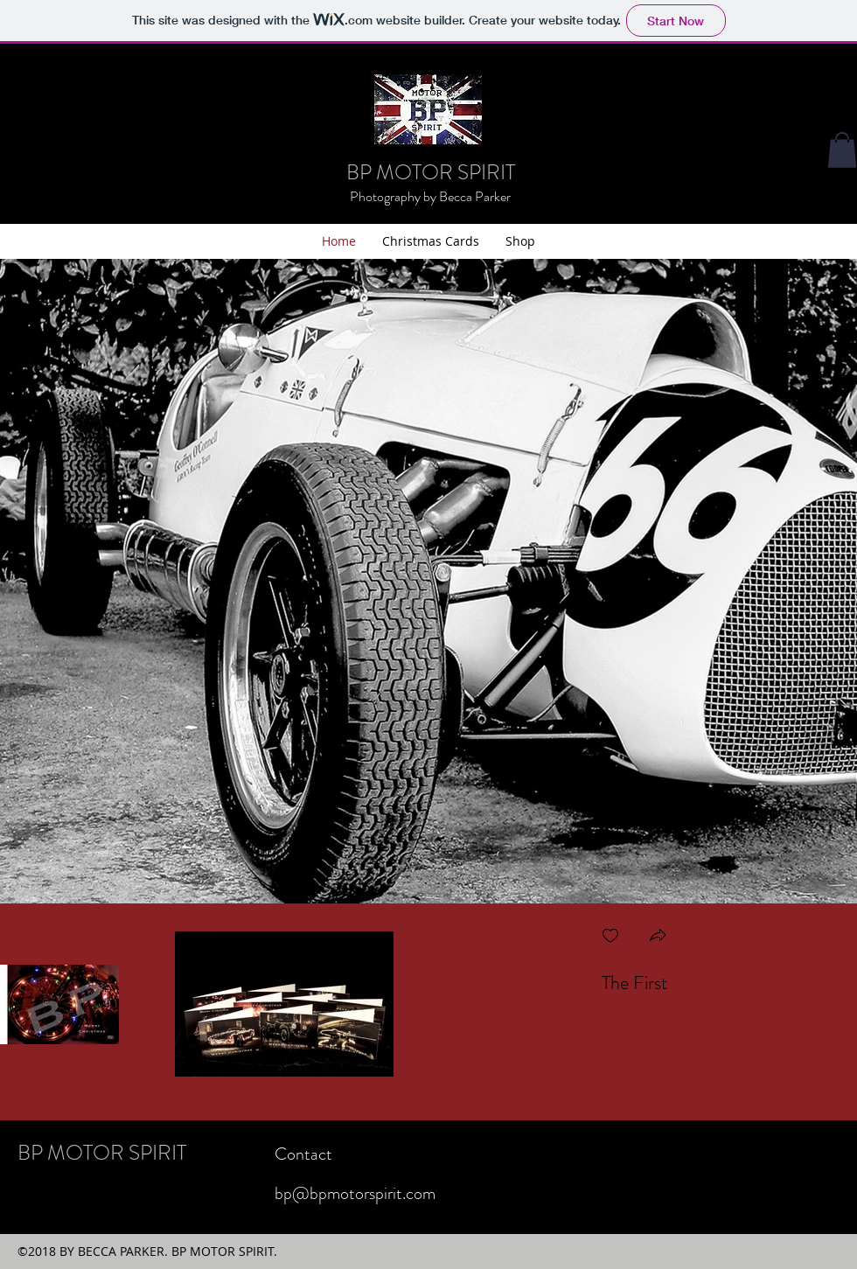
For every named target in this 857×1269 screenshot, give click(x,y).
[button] (657, 937)
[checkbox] (610, 937)
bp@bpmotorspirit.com (355, 1193)
